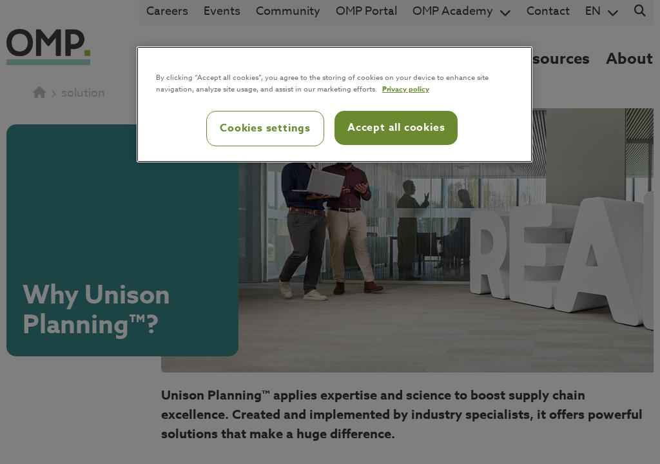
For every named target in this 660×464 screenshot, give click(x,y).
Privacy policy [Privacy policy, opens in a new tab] (405, 88)
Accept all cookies (396, 127)
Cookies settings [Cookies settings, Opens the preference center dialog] (265, 128)
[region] (334, 104)
